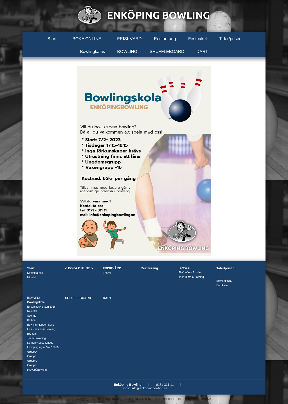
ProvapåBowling (37, 369)
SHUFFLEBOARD (167, 51)
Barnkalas (222, 285)
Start (51, 38)
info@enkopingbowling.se (149, 388)
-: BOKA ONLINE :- (87, 38)
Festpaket (197, 38)
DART (202, 51)
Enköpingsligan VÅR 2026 (42, 347)
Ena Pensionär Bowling (41, 329)
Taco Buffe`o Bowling (191, 277)
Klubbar (31, 320)
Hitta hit (31, 277)
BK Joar (32, 333)
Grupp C (32, 360)
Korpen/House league (40, 342)
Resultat (32, 311)
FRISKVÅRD (129, 38)
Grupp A (32, 351)
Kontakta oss (35, 273)
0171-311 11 (165, 384)
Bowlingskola (36, 302)
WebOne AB (202, 399)
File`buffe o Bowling (190, 272)
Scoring (31, 315)
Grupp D (32, 365)
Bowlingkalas (92, 51)
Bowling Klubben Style (40, 324)
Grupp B (32, 356)
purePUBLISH (163, 399)
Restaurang (165, 38)
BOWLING (127, 51)
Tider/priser (230, 38)
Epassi (107, 273)
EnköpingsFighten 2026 (41, 306)
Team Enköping (36, 338)
